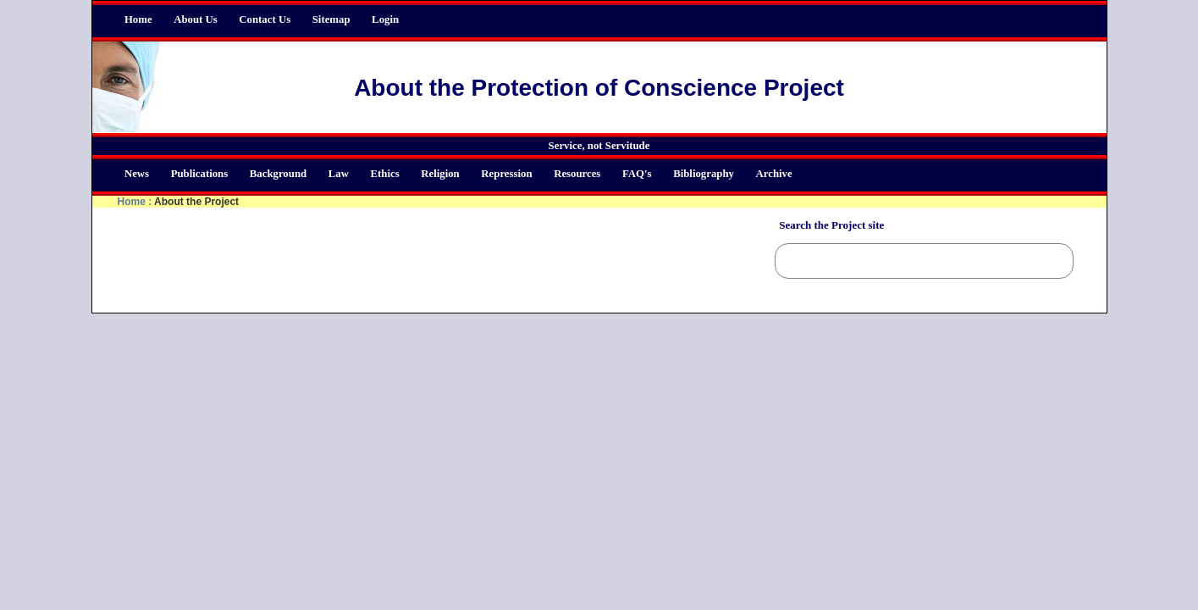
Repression (506, 174)
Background (278, 174)
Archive (774, 174)
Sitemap (331, 19)
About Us (196, 19)
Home (138, 19)
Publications (200, 174)
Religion (440, 174)
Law (338, 174)
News (136, 174)
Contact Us (264, 19)
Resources (577, 174)
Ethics (385, 174)
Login (385, 19)
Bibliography (703, 174)
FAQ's (637, 174)
